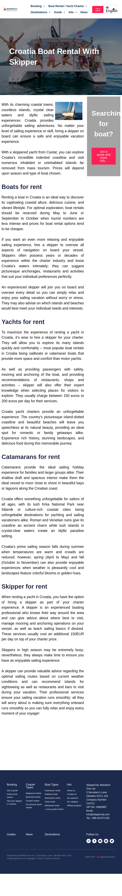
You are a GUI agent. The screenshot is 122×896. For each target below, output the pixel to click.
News (84, 12)
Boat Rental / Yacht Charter (68, 6)
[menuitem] (110, 9)
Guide (60, 12)
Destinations (41, 12)
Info (73, 12)
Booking (38, 6)
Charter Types (30, 786)
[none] (110, 9)
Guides (11, 834)
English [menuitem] (111, 11)
